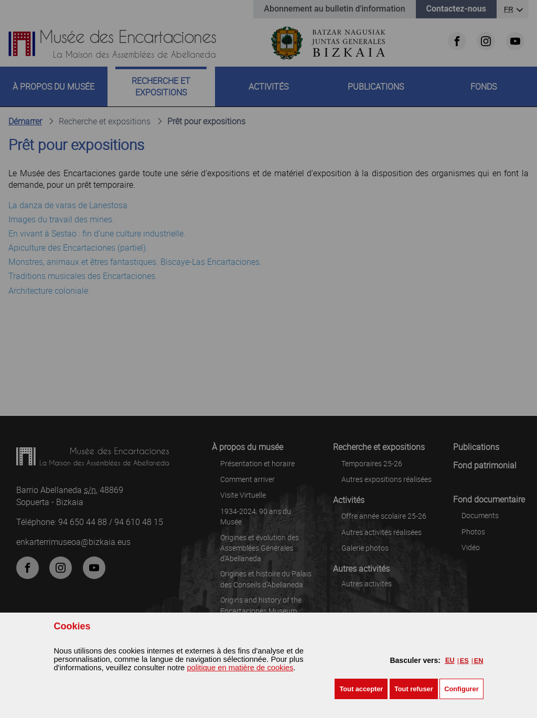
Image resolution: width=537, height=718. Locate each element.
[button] (361, 689)
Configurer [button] (461, 689)
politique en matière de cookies (240, 667)
